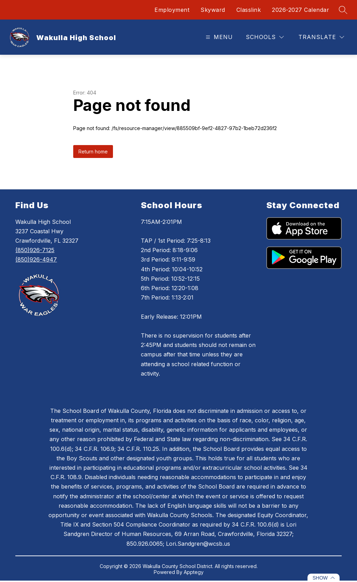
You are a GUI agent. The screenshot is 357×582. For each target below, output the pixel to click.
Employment (171, 9)
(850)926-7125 (34, 250)
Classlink (248, 9)
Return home (93, 151)
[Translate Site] (321, 37)
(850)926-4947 (36, 259)
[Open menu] (218, 37)
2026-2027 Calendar (300, 9)
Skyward (212, 9)
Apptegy (194, 572)
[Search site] (343, 10)
